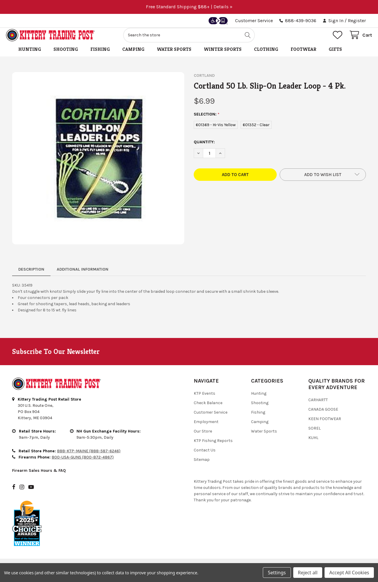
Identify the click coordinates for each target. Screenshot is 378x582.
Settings (277, 572)
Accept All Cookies (349, 572)
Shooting (65, 56)
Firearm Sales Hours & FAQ (39, 476)
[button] (323, 181)
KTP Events (204, 399)
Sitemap (202, 466)
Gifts (335, 56)
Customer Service (254, 20)
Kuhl (313, 444)
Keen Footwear (324, 425)
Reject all (307, 572)
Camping (133, 56)
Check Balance (208, 409)
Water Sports (174, 56)
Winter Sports (223, 56)
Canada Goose (323, 415)
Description (31, 275)
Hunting (29, 56)
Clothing (266, 56)
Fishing (100, 56)
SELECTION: (207, 120)
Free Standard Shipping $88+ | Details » (189, 6)
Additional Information (82, 275)
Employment (206, 428)
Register (357, 20)
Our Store (203, 437)
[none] (98, 165)
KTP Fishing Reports (213, 447)
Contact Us (205, 456)
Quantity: (204, 148)
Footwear (303, 56)
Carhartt (318, 406)
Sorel (314, 434)
